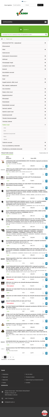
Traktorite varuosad (7, 142)
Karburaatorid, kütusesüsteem (9, 56)
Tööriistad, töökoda (7, 121)
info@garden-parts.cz (10, 402)
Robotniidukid (5, 102)
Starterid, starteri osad (7, 111)
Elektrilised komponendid (9, 133)
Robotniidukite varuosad (8, 105)
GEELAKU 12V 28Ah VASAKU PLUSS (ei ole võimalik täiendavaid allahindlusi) (26, 295)
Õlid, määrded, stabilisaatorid (9, 85)
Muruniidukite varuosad (8, 72)
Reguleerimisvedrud (7, 95)
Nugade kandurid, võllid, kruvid (10, 82)
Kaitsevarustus (6, 52)
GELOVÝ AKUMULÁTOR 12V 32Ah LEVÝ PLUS (18, 301)
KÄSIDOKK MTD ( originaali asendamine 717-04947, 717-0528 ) (22, 323)
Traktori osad (5, 124)
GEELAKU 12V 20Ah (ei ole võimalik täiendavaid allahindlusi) (22, 282)
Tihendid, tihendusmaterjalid (9, 118)
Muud (5, 136)
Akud (5, 127)
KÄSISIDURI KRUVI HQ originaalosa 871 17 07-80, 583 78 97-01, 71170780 (25, 341)
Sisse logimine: (8, 5)
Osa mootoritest (6, 88)
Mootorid (4, 69)
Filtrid (3, 49)
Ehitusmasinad (6, 46)
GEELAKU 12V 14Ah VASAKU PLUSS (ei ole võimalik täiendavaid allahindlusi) (26, 277)
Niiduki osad (5, 75)
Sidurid (5, 139)
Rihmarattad (5, 98)
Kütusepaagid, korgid (7, 62)
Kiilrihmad (4, 59)
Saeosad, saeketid (7, 108)
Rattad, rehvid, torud (7, 92)
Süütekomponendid (7, 115)
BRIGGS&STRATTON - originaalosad (11, 43)
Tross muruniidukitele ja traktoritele (11, 145)
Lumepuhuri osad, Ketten (8, 66)
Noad (3, 79)
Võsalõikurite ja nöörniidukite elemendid (12, 149)
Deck (5, 130)
